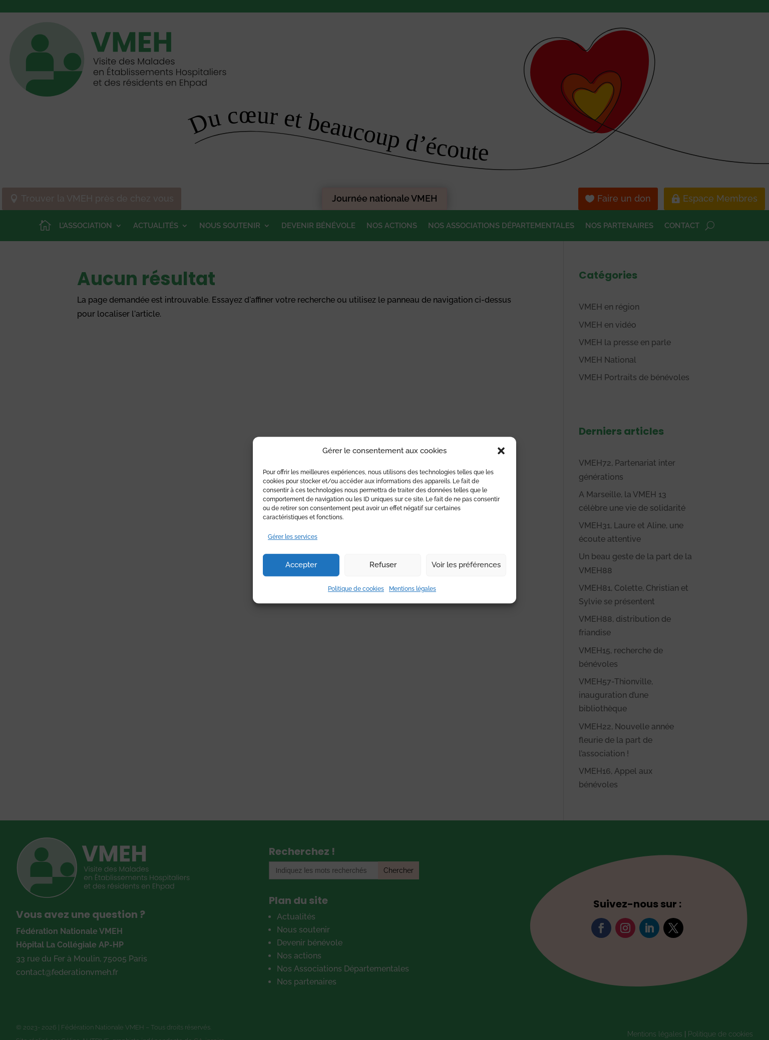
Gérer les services (292, 536)
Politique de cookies (356, 588)
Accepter (301, 565)
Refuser (383, 565)
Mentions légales (412, 588)
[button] (501, 451)
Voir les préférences (466, 565)
